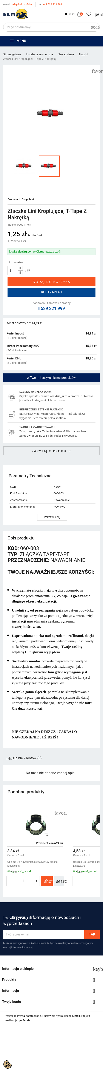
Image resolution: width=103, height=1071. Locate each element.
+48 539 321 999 (50, 4)
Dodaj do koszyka (51, 281)
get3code (24, 1020)
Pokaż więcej (52, 517)
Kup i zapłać (51, 292)
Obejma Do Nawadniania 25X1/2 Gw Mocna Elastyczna (32, 863)
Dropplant (28, 199)
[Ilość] (13, 270)
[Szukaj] (51, 27)
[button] (95, 849)
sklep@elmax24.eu (18, 4)
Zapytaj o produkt (51, 451)
